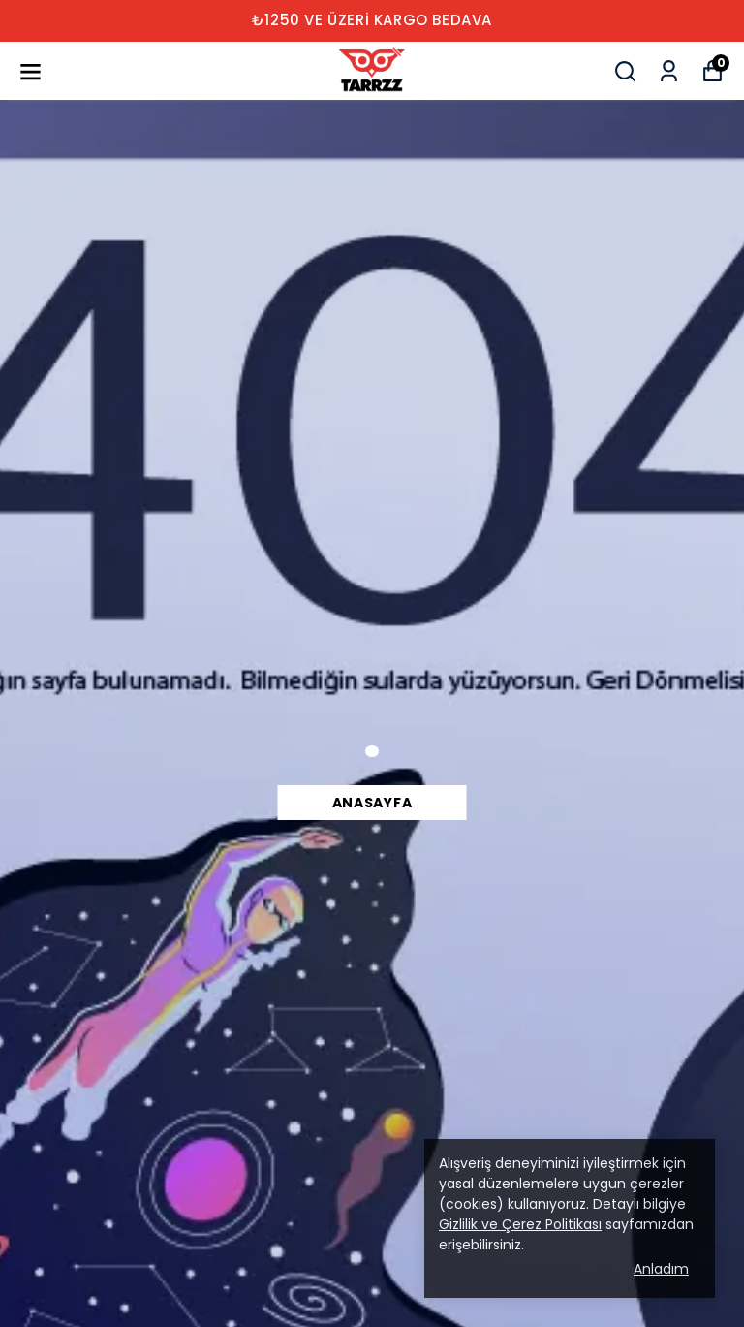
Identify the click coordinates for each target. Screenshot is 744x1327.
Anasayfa (372, 802)
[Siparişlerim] (669, 71)
